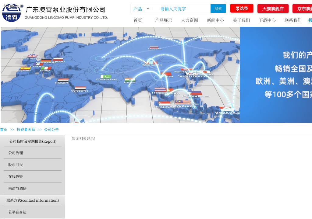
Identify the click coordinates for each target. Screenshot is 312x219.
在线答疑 (15, 176)
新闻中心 (215, 20)
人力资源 (189, 20)
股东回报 (15, 164)
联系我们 (293, 20)
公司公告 (51, 129)
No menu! (12, 6)
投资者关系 (26, 129)
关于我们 (241, 20)
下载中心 (267, 20)
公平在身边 (17, 211)
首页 (137, 20)
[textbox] (184, 8)
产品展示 (163, 20)
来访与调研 (17, 188)
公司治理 (15, 152)
